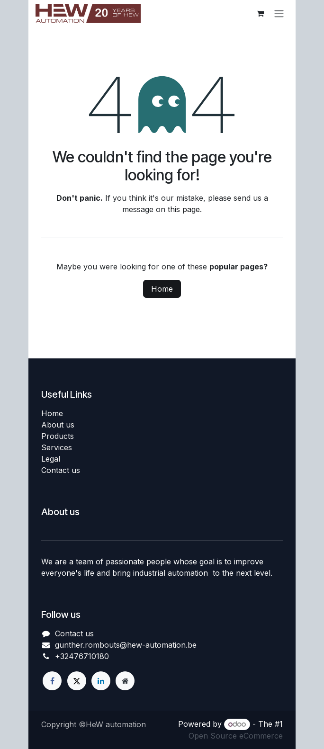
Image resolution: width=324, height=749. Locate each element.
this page (184, 209)
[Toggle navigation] (279, 13)
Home (162, 289)
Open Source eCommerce (236, 735)
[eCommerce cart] (260, 13)
